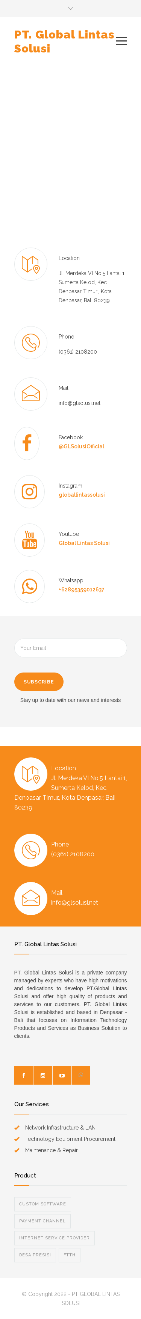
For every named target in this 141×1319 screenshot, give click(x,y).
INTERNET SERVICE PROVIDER (54, 1238)
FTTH (70, 1255)
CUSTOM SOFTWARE (42, 1204)
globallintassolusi (82, 495)
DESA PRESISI (35, 1255)
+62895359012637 (82, 589)
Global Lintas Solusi (84, 543)
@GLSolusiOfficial (81, 446)
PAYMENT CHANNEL (42, 1221)
